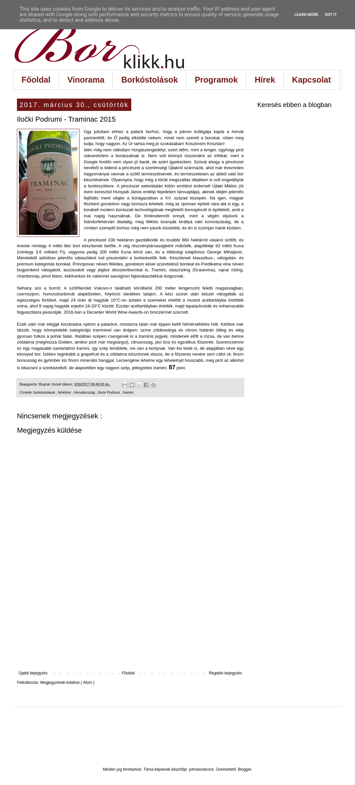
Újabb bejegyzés (33, 673)
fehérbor (65, 392)
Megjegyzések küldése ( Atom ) (67, 682)
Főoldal (35, 79)
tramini (128, 392)
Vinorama (85, 79)
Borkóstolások (149, 79)
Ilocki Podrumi (109, 392)
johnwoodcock (201, 769)
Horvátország (85, 392)
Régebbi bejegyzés (225, 673)
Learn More (306, 14)
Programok (216, 79)
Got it (331, 14)
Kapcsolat (311, 79)
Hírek (265, 79)
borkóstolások (45, 392)
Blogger (244, 769)
